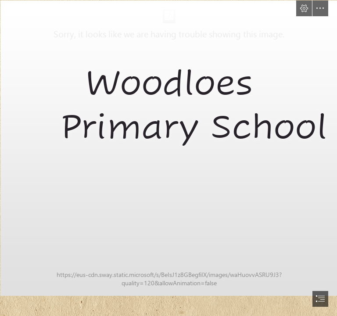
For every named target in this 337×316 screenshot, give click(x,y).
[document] (168, 158)
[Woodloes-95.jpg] (168, 147)
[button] (304, 8)
